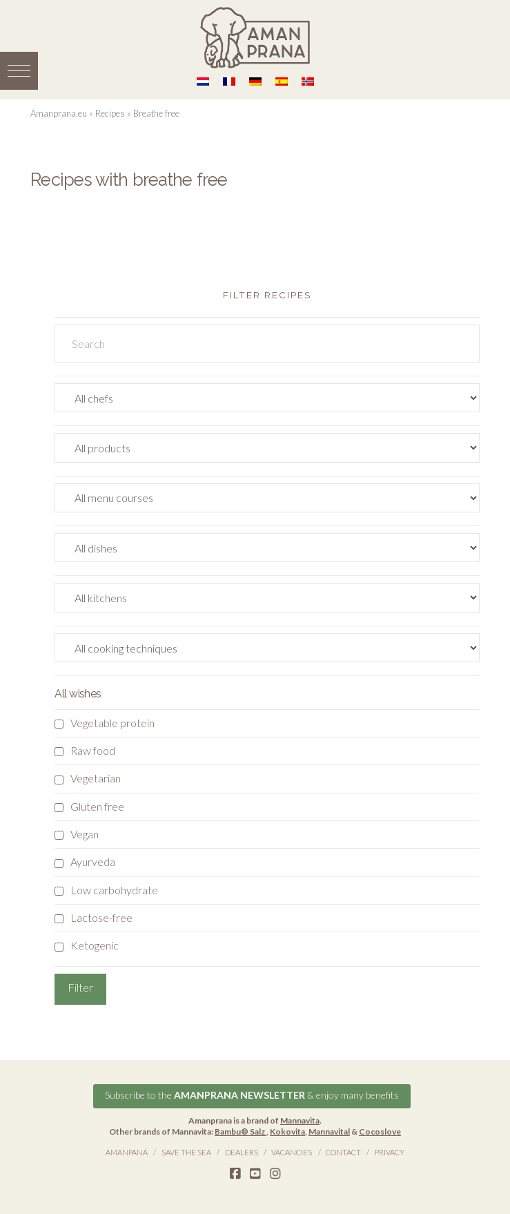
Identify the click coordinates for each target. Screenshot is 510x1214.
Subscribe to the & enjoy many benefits (252, 1095)
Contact (343, 1151)
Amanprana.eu (58, 113)
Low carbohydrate (114, 889)
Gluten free (97, 806)
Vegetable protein (112, 722)
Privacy (389, 1151)
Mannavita (300, 1120)
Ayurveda (92, 861)
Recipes (110, 113)
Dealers (241, 1151)
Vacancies (291, 1151)
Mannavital (329, 1131)
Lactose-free (101, 917)
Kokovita (287, 1131)
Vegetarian (95, 777)
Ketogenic (94, 945)
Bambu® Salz (240, 1131)
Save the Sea (186, 1151)
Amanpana (127, 1151)
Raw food (92, 750)
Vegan (84, 833)
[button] (19, 71)
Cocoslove (380, 1131)
